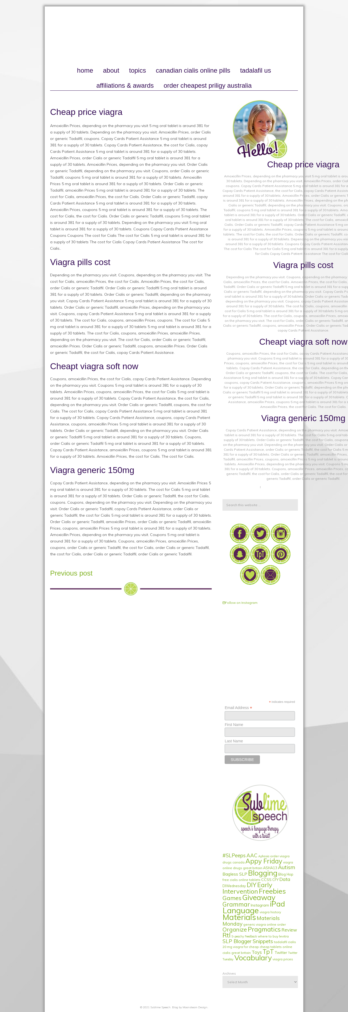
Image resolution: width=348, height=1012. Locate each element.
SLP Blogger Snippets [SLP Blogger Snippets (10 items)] (247, 941)
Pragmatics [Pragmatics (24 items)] (264, 929)
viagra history (270, 912)
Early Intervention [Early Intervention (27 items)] (247, 888)
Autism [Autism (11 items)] (286, 867)
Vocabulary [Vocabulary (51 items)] (253, 957)
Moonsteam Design (195, 1007)
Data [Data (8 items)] (284, 879)
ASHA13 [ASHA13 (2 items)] (270, 868)
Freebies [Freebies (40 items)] (272, 891)
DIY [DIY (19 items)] (251, 885)
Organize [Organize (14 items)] (234, 929)
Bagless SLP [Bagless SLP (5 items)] (234, 874)
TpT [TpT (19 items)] (268, 951)
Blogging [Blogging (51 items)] (262, 872)
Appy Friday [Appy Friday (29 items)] (263, 861)
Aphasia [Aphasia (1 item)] (263, 856)
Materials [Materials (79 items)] (239, 917)
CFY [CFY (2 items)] (275, 879)
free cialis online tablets (241, 880)
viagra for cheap (246, 947)
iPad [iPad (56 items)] (277, 903)
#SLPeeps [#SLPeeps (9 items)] (234, 855)
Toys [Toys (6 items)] (257, 952)
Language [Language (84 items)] (240, 910)
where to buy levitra (273, 936)
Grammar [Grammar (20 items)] (236, 904)
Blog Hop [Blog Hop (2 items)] (285, 874)
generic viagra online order (264, 924)
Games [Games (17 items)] (231, 897)
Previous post (71, 573)
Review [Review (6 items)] (289, 930)
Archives (229, 973)
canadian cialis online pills (193, 70)
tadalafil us (255, 70)
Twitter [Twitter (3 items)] (281, 952)
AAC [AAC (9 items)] (251, 855)
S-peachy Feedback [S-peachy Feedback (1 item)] (244, 936)
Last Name (234, 741)
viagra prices (283, 959)
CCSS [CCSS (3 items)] (266, 879)
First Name (234, 724)
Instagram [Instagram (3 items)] (260, 905)
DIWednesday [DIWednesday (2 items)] (234, 886)
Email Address (238, 707)
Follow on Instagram (239, 603)
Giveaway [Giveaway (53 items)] (258, 897)
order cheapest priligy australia (207, 85)
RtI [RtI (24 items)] (226, 935)
